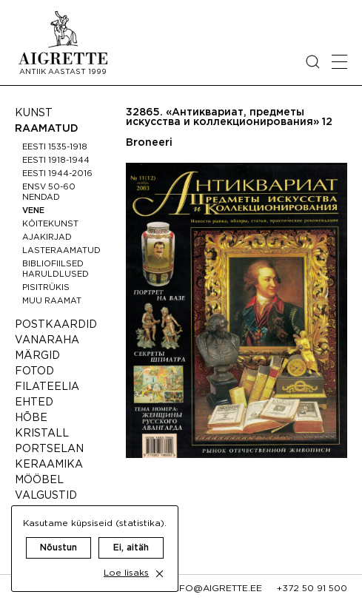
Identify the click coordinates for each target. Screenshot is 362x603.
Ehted (34, 402)
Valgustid (46, 495)
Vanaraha (47, 340)
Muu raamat (51, 301)
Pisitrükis (46, 288)
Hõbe (31, 418)
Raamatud (46, 128)
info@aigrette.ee (216, 589)
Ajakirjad (47, 237)
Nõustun (58, 548)
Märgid (37, 355)
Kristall (42, 433)
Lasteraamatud (61, 251)
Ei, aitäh (131, 548)
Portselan (49, 449)
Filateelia (47, 387)
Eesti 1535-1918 (54, 147)
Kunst (34, 113)
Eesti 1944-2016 (57, 174)
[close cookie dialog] (159, 574)
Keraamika (49, 464)
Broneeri (149, 142)
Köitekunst (50, 224)
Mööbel (39, 480)
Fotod (34, 371)
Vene (33, 211)
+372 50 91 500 (312, 589)
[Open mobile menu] (339, 62)
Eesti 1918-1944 (56, 160)
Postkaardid (56, 324)
